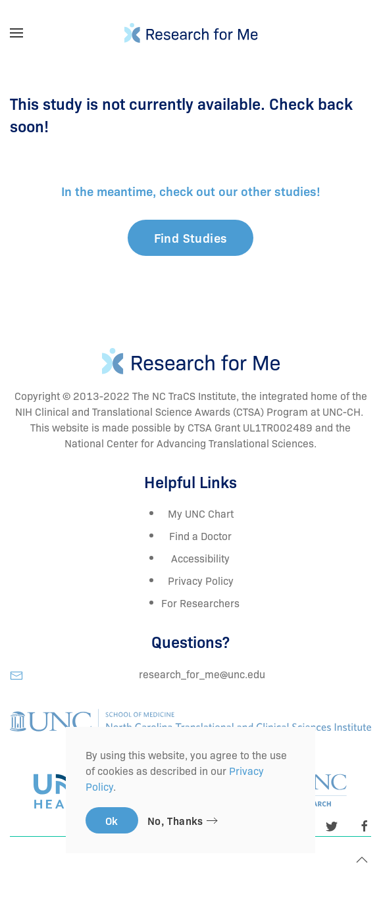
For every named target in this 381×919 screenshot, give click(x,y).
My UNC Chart (201, 513)
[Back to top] (362, 859)
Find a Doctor (200, 535)
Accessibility (200, 558)
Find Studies (191, 237)
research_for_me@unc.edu (202, 673)
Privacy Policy (201, 580)
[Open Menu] (16, 33)
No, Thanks (175, 820)
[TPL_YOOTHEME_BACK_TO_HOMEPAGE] (190, 33)
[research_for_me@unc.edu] (16, 673)
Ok (111, 820)
